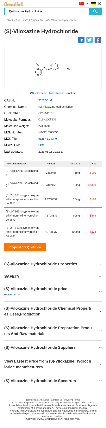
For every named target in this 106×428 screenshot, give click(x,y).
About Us (44, 400)
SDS (41, 145)
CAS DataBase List (34, 20)
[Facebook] (98, 40)
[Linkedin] (81, 40)
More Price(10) (12, 294)
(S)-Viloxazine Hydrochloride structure (53, 93)
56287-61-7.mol (47, 138)
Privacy (68, 400)
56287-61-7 (45, 100)
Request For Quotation (25, 247)
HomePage (32, 400)
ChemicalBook (14, 20)
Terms (76, 400)
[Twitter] (89, 40)
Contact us (56, 400)
